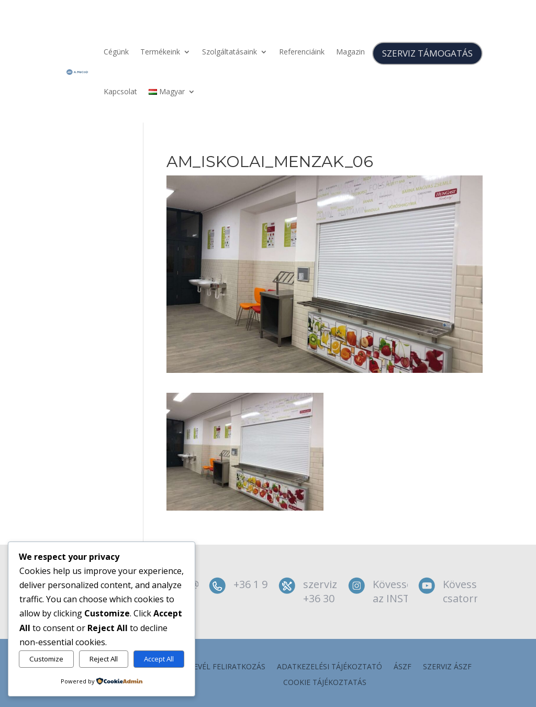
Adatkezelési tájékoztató (329, 667)
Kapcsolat (120, 91)
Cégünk (116, 52)
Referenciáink (302, 52)
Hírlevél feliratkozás (221, 667)
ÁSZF (402, 667)
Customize (46, 659)
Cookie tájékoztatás (324, 683)
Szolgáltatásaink (229, 52)
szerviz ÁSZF (447, 667)
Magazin (350, 52)
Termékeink (160, 52)
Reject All (104, 659)
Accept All (159, 659)
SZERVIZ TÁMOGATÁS (427, 53)
